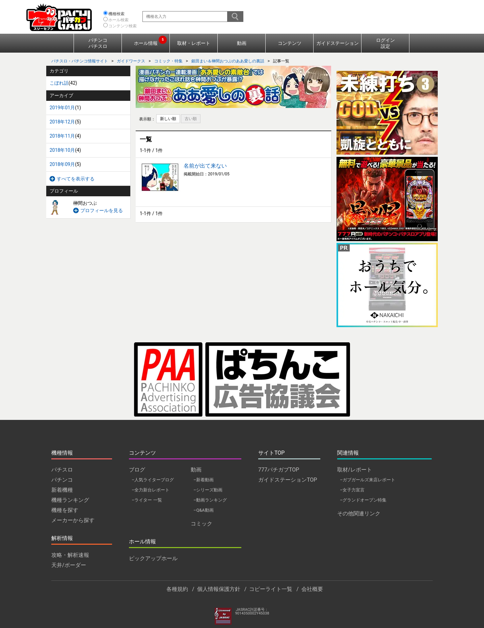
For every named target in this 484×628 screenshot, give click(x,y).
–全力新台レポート (150, 489)
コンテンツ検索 (122, 26)
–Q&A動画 (203, 510)
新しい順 (168, 118)
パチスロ (62, 469)
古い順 (191, 118)
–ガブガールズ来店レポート (367, 479)
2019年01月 (62, 107)
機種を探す (64, 510)
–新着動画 (203, 479)
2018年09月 (62, 164)
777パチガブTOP (278, 469)
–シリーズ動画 (207, 489)
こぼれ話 (59, 83)
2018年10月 (62, 150)
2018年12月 (62, 121)
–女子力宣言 (352, 489)
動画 (241, 43)
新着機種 (62, 490)
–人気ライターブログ (153, 479)
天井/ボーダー (68, 565)
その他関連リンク (358, 513)
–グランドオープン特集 (363, 500)
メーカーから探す (73, 520)
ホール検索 (118, 20)
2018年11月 (62, 136)
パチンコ (62, 480)
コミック (201, 523)
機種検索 (116, 13)
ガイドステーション (337, 43)
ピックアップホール (153, 558)
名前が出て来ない (205, 166)
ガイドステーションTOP (287, 480)
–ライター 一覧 (147, 500)
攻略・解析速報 (70, 555)
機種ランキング (70, 500)
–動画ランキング (210, 500)
